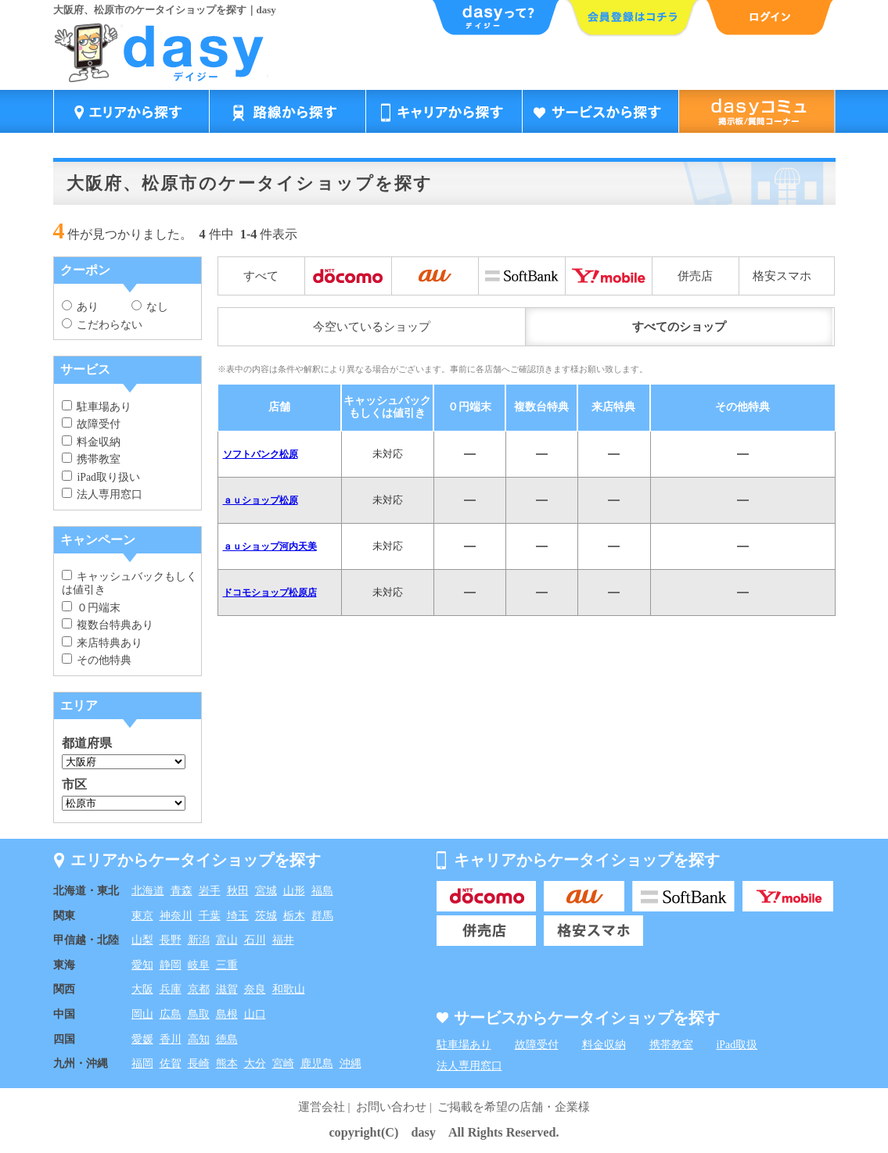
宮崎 (283, 1063)
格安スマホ (782, 276)
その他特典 (97, 660)
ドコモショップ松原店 (270, 592)
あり (80, 307)
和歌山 (288, 989)
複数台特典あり (108, 625)
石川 (255, 940)
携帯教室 (91, 459)
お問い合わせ (391, 1107)
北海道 (147, 891)
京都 (199, 989)
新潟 (199, 940)
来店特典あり (102, 643)
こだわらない (102, 325)
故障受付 (91, 424)
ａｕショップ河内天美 (270, 546)
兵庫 (171, 989)
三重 (227, 965)
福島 (322, 891)
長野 (171, 940)
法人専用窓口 (102, 494)
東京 (142, 916)
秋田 (238, 891)
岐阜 (199, 965)
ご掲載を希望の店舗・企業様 (513, 1107)
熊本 (227, 1063)
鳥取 (199, 1014)
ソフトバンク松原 (260, 454)
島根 (227, 1014)
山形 (294, 891)
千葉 (210, 916)
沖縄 (350, 1063)
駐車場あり (97, 407)
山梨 (142, 940)
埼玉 (238, 916)
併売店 (695, 276)
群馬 (322, 916)
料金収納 (91, 442)
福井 (283, 940)
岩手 (210, 891)
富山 (227, 940)
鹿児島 (316, 1063)
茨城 (266, 916)
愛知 (142, 965)
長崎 (199, 1063)
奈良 (255, 989)
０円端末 (91, 608)
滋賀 (227, 989)
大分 (255, 1063)
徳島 (227, 1039)
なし (150, 307)
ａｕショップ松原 (260, 500)
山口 (255, 1014)
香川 (171, 1039)
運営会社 (321, 1107)
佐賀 (171, 1063)
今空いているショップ (371, 326)
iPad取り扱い (101, 477)
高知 (199, 1039)
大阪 (142, 989)
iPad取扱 (737, 1045)
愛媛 (142, 1039)
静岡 (171, 965)
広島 (171, 1014)
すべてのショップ (679, 326)
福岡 (142, 1063)
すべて (261, 276)
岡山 (142, 1014)
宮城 (266, 891)
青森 (181, 891)
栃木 (294, 916)
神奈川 (176, 916)
